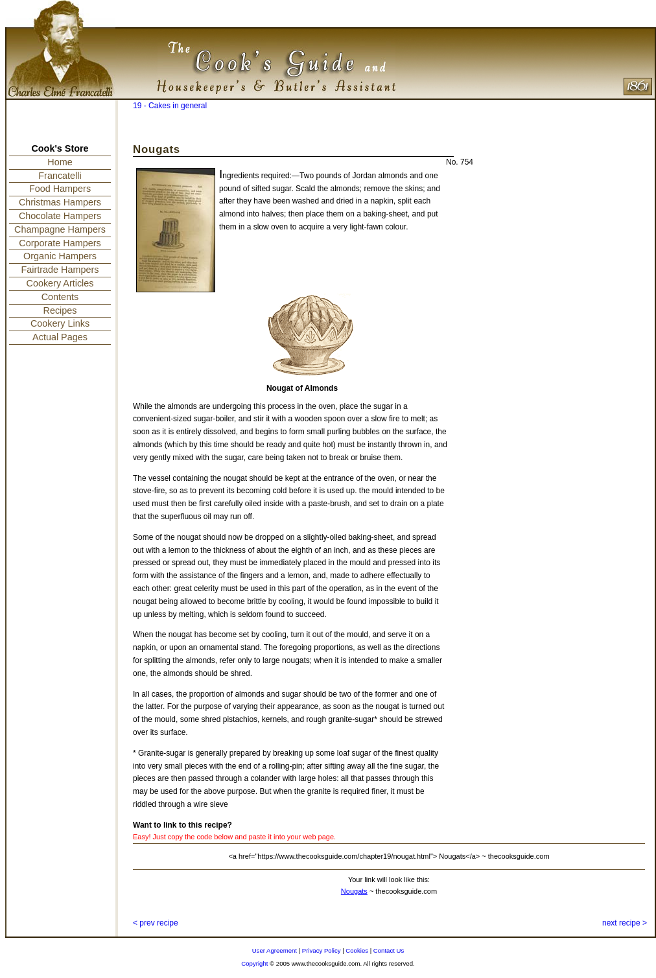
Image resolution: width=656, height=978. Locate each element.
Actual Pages (60, 337)
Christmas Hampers (60, 202)
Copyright (254, 963)
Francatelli (59, 175)
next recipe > (624, 922)
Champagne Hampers (60, 229)
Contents (60, 297)
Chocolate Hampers (60, 216)
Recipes (60, 310)
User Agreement (274, 950)
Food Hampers (60, 188)
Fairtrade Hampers (60, 269)
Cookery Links (59, 323)
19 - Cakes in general (170, 105)
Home (59, 162)
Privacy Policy (321, 950)
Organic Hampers (60, 256)
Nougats (354, 891)
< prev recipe (155, 922)
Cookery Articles (60, 283)
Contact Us (388, 950)
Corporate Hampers (59, 243)
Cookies (357, 950)
